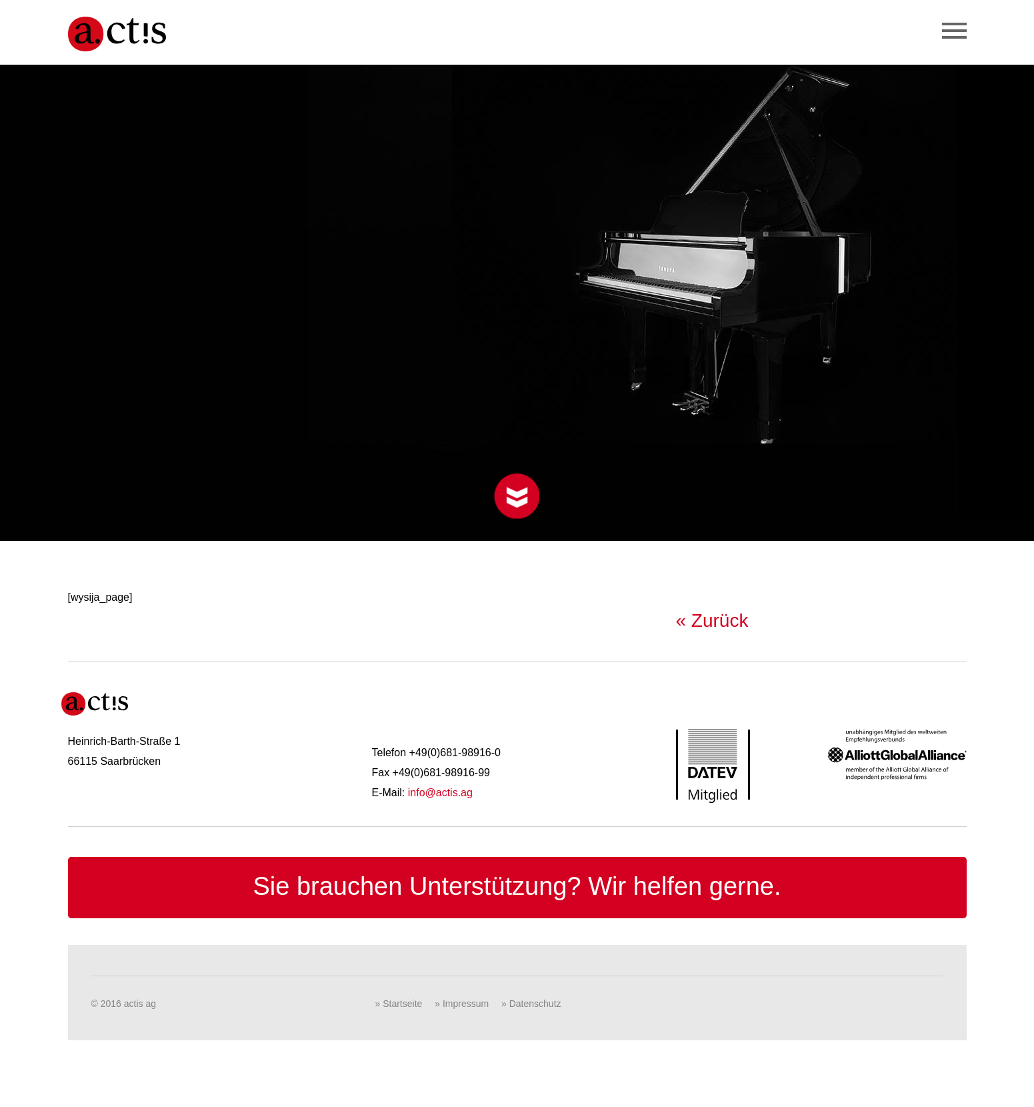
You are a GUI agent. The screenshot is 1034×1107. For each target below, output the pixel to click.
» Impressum (462, 1003)
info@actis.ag (440, 792)
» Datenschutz (531, 1003)
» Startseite (399, 1003)
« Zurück (712, 620)
